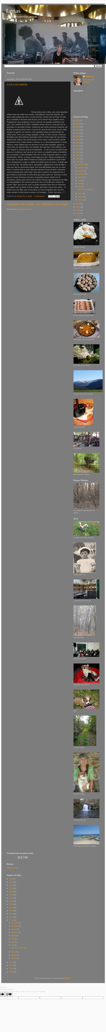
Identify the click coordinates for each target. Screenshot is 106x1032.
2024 (78, 127)
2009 (78, 213)
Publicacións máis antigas (55, 204)
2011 (78, 207)
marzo (80, 193)
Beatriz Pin (89, 76)
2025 (78, 124)
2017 (78, 149)
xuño (80, 180)
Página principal (12, 868)
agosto (80, 177)
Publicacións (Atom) (25, 209)
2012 (78, 204)
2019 (78, 143)
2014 (78, 158)
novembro (82, 168)
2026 (78, 120)
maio (80, 183)
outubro (81, 171)
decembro (82, 164)
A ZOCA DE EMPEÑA (17, 84)
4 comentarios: (39, 196)
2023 (78, 130)
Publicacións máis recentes (20, 204)
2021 (78, 136)
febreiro (81, 197)
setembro (81, 174)
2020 (78, 139)
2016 (78, 152)
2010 (78, 210)
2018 (78, 146)
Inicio (38, 204)
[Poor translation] (9, 994)
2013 (78, 162)
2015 (78, 155)
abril (79, 187)
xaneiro (81, 200)
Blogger (68, 978)
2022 (78, 133)
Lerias (13, 11)
